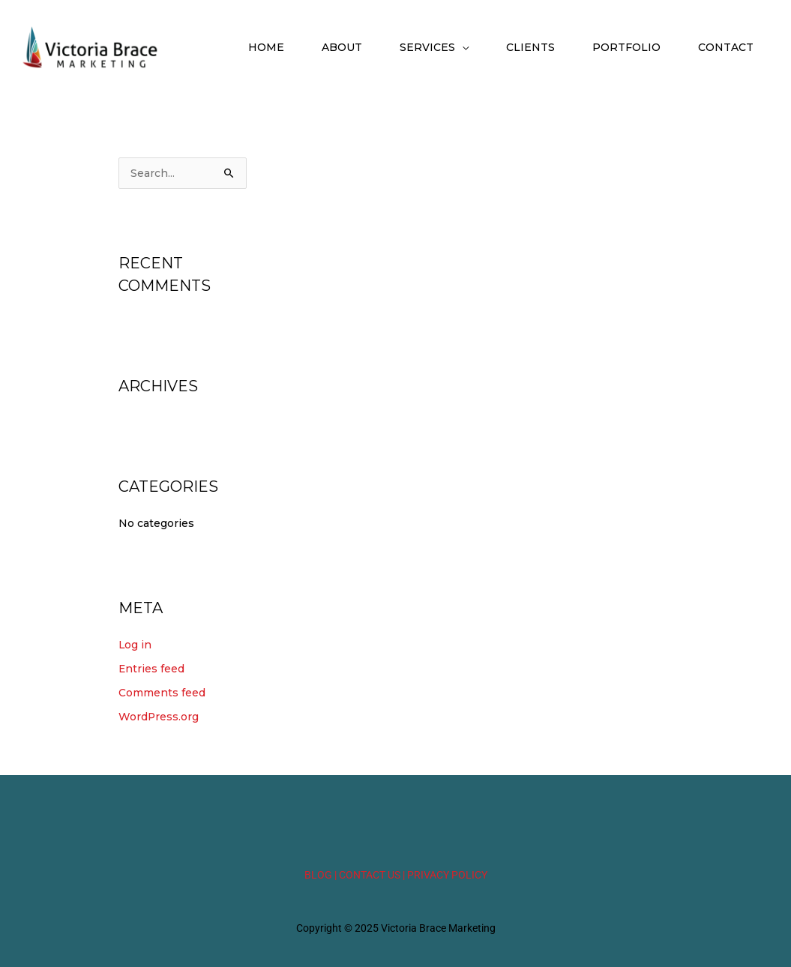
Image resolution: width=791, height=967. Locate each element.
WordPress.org (158, 717)
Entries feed (151, 670)
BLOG (318, 875)
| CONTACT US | (369, 875)
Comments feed (161, 693)
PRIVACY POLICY (447, 875)
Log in (135, 646)
